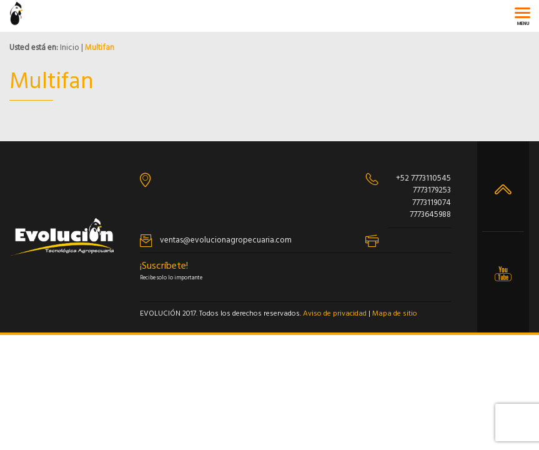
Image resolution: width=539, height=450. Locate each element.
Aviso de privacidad (335, 314)
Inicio (69, 47)
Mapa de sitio (394, 314)
